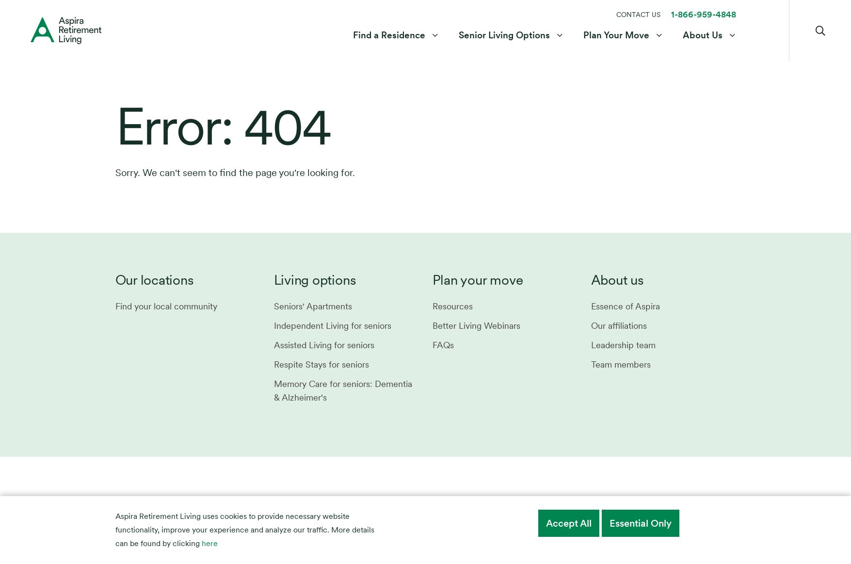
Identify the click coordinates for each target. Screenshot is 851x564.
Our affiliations (619, 326)
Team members (621, 364)
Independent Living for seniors (332, 326)
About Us (703, 35)
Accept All (569, 523)
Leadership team (623, 345)
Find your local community (166, 306)
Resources (453, 306)
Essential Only (641, 523)
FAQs (443, 345)
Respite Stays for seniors (321, 364)
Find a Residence (389, 35)
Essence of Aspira (625, 306)
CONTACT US (638, 14)
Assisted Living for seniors (324, 345)
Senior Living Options (504, 35)
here (210, 543)
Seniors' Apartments (313, 306)
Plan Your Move (616, 35)
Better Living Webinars (476, 326)
